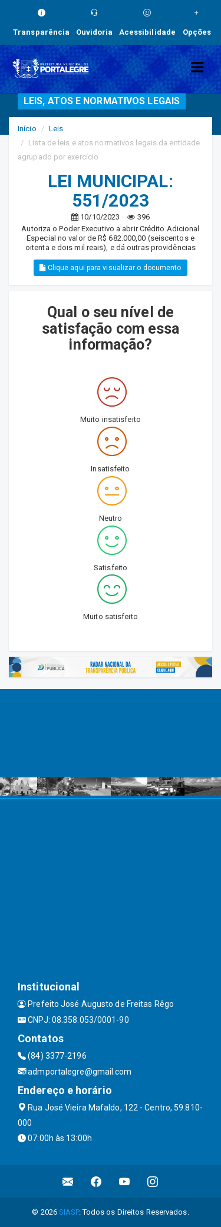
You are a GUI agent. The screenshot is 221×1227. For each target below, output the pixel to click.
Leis (56, 128)
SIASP (69, 1212)
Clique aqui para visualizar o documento (110, 268)
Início (27, 128)
